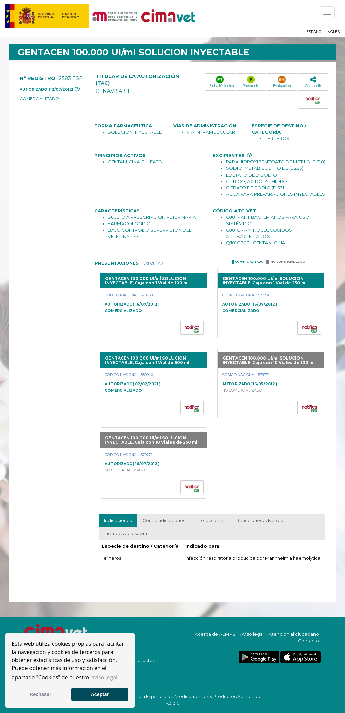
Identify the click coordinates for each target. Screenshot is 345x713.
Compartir (313, 82)
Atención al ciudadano (294, 634)
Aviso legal (252, 634)
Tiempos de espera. (126, 533)
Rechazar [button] (40, 694)
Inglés (333, 32)
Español (314, 32)
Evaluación (282, 82)
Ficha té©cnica (221, 82)
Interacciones (210, 520)
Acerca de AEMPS (215, 634)
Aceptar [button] (100, 694)
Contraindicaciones (164, 520)
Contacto (308, 640)
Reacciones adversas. (260, 520)
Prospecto (251, 82)
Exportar (152, 263)
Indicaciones (118, 520)
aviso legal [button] (104, 677)
